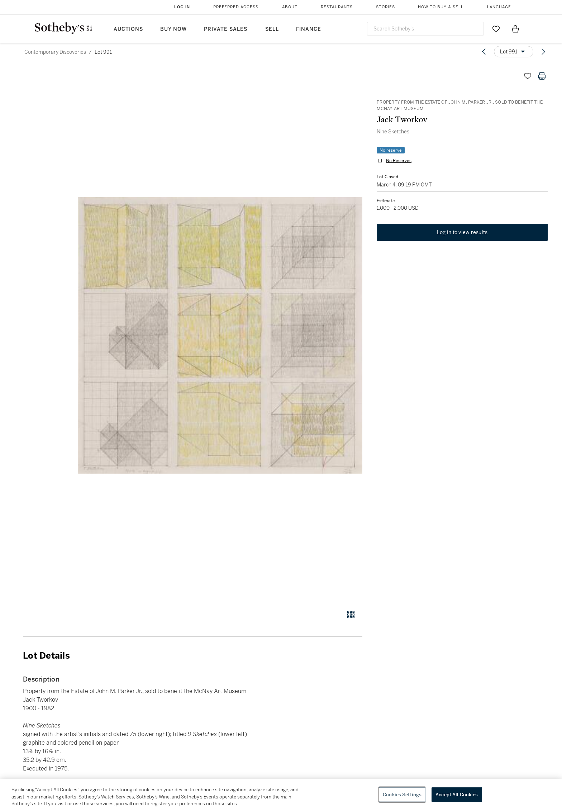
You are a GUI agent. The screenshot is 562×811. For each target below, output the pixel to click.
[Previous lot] (484, 51)
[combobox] (425, 29)
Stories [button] (385, 7)
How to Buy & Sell (440, 7)
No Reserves (398, 160)
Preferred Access (235, 7)
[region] (281, 795)
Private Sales (225, 29)
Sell (272, 29)
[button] (220, 335)
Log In (182, 7)
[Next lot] (543, 51)
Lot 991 (103, 52)
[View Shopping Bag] (515, 29)
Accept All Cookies (456, 794)
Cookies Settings (402, 794)
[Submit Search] (475, 29)
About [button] (289, 7)
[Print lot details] (542, 76)
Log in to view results (462, 232)
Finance (308, 29)
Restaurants (337, 7)
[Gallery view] (351, 614)
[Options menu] (513, 51)
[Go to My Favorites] (496, 29)
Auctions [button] (128, 29)
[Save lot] (527, 76)
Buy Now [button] (173, 29)
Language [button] (499, 7)
